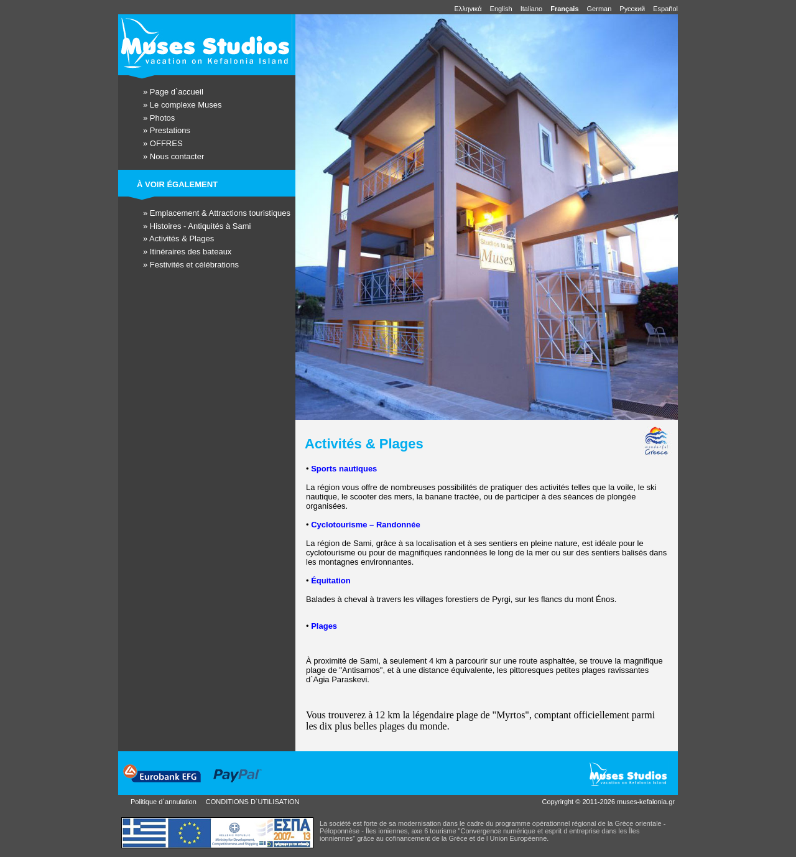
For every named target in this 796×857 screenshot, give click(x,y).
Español (665, 8)
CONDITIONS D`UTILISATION (253, 801)
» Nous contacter (173, 156)
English (502, 8)
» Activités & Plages (178, 238)
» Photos (159, 118)
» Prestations (166, 130)
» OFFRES (163, 143)
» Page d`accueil (173, 91)
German (600, 8)
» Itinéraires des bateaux (187, 251)
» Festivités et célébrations (191, 264)
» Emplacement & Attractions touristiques (216, 213)
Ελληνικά (468, 8)
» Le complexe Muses (182, 104)
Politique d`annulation (164, 801)
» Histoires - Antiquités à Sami (197, 226)
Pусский (633, 8)
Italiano (533, 8)
